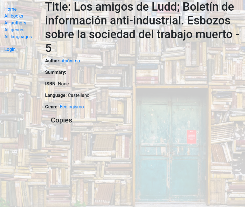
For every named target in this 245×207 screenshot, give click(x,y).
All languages (18, 36)
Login (9, 49)
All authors (15, 23)
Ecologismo (72, 107)
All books (13, 16)
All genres (14, 29)
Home (10, 9)
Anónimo (71, 61)
